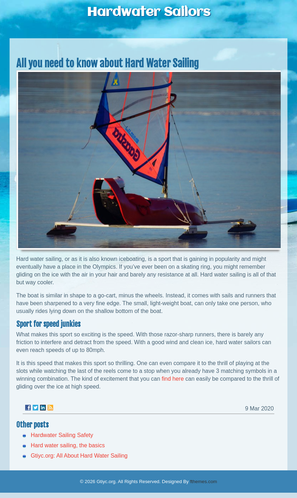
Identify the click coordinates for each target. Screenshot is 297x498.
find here (173, 379)
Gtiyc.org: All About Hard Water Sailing (79, 456)
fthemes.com (203, 481)
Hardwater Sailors (148, 12)
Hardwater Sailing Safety (62, 435)
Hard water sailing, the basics (68, 445)
